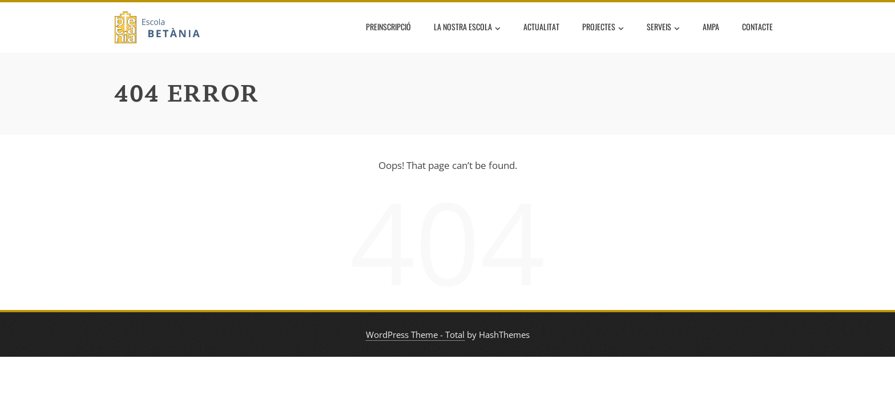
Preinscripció (388, 27)
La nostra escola (467, 28)
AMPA (711, 27)
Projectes (603, 28)
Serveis (663, 28)
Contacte (757, 27)
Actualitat (541, 27)
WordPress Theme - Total (415, 334)
